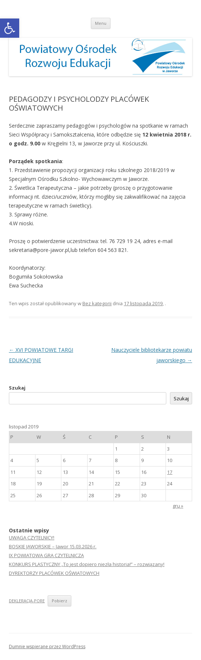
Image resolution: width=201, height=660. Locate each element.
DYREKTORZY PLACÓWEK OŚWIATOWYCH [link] (54, 573)
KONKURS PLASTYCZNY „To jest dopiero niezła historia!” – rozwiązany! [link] (86, 564)
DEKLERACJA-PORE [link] (27, 600)
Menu (100, 23)
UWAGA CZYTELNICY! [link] (31, 537)
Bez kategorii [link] (97, 303)
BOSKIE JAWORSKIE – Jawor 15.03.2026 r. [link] (52, 546)
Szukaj (17, 387)
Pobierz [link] (59, 600)
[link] (9, 28)
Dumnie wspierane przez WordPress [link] (47, 646)
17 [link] (169, 472)
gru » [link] (178, 505)
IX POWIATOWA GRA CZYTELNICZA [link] (46, 555)
